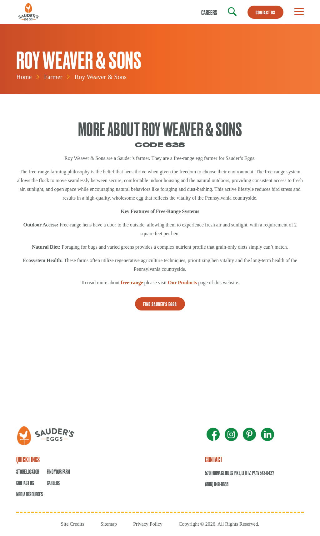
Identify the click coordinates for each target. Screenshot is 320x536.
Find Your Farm (58, 471)
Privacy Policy (147, 524)
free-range (132, 282)
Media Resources (29, 494)
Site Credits (72, 524)
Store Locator (27, 471)
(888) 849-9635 (217, 484)
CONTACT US (265, 12)
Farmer (53, 76)
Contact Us (25, 482)
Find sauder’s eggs (160, 304)
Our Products (182, 282)
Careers (209, 12)
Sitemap (108, 524)
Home (24, 76)
